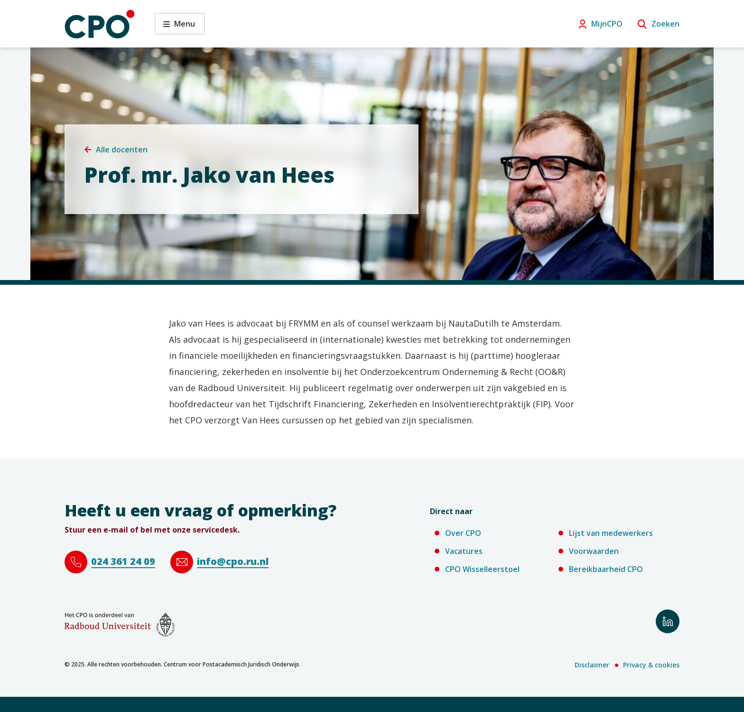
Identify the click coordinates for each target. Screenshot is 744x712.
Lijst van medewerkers (611, 533)
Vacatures (464, 551)
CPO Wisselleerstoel (482, 569)
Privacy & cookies (651, 664)
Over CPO (463, 533)
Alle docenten (122, 149)
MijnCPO (607, 24)
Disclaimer (592, 664)
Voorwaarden (594, 551)
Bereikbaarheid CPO (606, 569)
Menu (175, 26)
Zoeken (665, 24)
